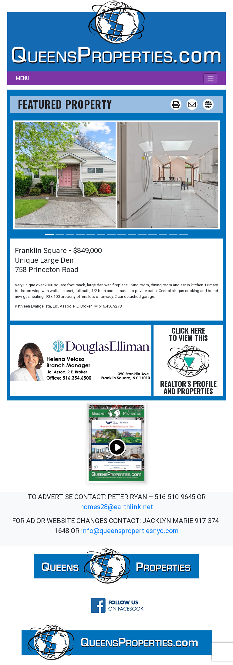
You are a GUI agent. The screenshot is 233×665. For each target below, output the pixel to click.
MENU (22, 78)
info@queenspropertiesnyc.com (130, 531)
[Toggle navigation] (210, 78)
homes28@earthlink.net (116, 507)
